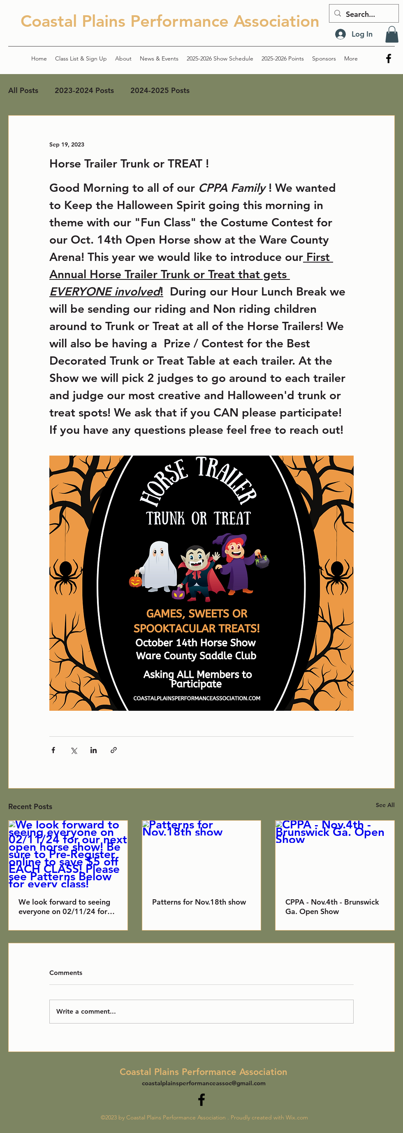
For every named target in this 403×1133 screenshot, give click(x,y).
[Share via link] (114, 750)
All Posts (23, 90)
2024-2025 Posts (160, 90)
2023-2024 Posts (84, 90)
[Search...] (363, 14)
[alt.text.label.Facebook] (388, 58)
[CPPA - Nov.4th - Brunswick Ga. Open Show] (335, 854)
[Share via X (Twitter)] (73, 750)
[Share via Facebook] (53, 750)
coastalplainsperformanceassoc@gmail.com (204, 1083)
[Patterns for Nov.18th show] (201, 854)
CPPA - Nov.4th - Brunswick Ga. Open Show (332, 906)
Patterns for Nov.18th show (199, 902)
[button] (392, 34)
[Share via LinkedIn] (93, 750)
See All (385, 805)
